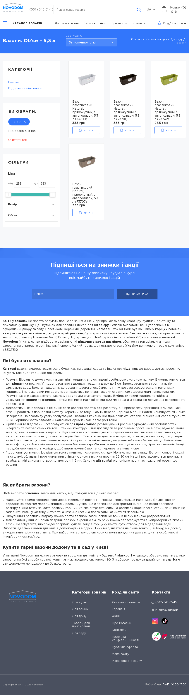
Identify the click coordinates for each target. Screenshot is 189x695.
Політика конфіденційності (125, 639)
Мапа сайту (120, 654)
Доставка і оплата (67, 23)
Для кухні (79, 602)
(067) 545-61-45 (42, 9)
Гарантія (89, 23)
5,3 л (19, 121)
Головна (136, 39)
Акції (103, 23)
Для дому (79, 616)
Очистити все (17, 139)
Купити (88, 130)
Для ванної (80, 609)
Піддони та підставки (25, 88)
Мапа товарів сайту (127, 661)
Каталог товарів (156, 39)
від (10, 183)
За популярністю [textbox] (82, 42)
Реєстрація (179, 23)
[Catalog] (22, 23)
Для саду (177, 39)
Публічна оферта (125, 647)
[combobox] (153, 10)
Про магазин (119, 23)
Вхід (166, 23)
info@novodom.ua (165, 610)
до (36, 183)
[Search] (139, 10)
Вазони (13, 82)
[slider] (8, 194)
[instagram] (155, 621)
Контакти (139, 23)
